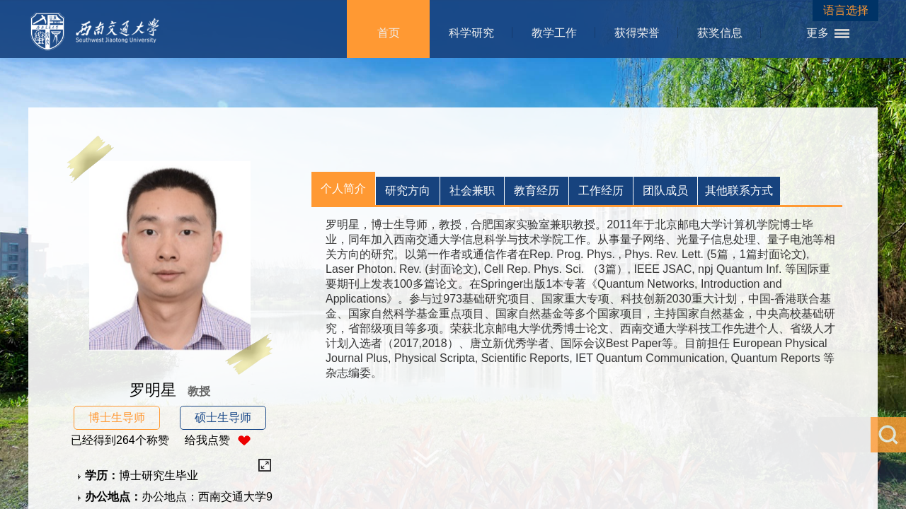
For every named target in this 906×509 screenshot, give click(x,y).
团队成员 (665, 191)
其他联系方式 (739, 191)
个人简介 (343, 188)
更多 (817, 33)
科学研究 (471, 33)
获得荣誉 (637, 33)
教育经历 (536, 191)
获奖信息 (719, 33)
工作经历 (601, 191)
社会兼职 (472, 191)
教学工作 (554, 33)
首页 (388, 33)
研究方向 (407, 191)
